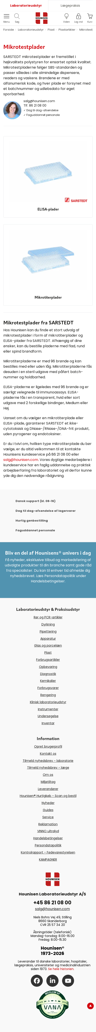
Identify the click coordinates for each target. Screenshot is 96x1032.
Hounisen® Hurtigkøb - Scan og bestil (48, 796)
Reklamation (48, 824)
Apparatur (48, 638)
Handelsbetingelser (48, 838)
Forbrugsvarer (48, 688)
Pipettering (48, 631)
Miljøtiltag (48, 782)
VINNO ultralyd (48, 831)
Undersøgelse (48, 716)
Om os (48, 774)
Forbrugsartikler (48, 659)
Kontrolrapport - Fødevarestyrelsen (48, 852)
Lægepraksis (70, 5)
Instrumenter (48, 709)
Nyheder (48, 803)
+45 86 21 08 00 (52, 902)
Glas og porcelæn (48, 645)
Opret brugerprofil (48, 746)
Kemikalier (48, 681)
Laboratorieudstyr (26, 5)
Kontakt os (48, 753)
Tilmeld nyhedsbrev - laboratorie (48, 760)
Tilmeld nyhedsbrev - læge (48, 767)
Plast (48, 652)
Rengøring (48, 695)
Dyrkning (48, 624)
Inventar (48, 723)
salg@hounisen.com (39, 101)
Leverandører (48, 789)
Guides (48, 810)
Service (48, 817)
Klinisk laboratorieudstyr (48, 702)
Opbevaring (48, 667)
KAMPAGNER (48, 859)
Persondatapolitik (48, 845)
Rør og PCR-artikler (48, 617)
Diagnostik (48, 674)
